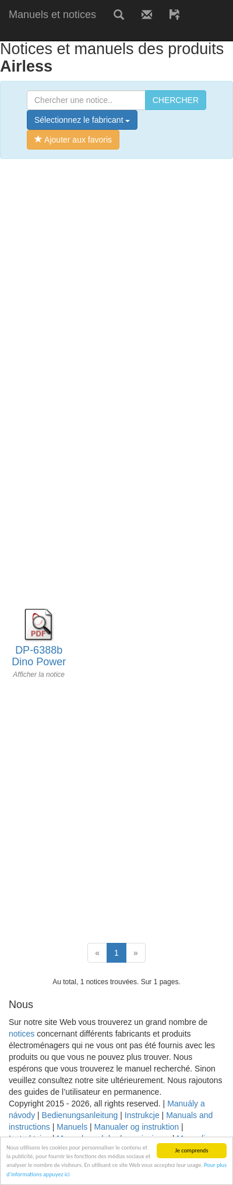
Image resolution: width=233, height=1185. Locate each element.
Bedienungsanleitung (80, 1115)
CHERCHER (176, 100)
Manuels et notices (52, 14)
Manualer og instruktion (136, 1126)
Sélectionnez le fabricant (82, 120)
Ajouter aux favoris (73, 139)
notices (21, 1033)
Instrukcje (142, 1115)
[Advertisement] (116, 287)
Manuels (72, 1126)
